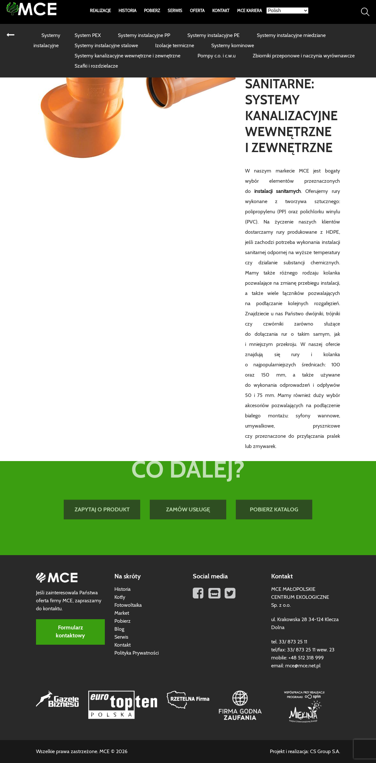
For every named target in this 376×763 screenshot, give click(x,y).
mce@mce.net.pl (303, 665)
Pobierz (152, 11)
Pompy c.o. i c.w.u (216, 55)
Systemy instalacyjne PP (144, 35)
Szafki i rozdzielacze (96, 66)
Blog (119, 629)
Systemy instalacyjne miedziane (291, 35)
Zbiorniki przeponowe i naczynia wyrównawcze (304, 55)
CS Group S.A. (325, 751)
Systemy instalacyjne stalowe (106, 45)
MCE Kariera (249, 11)
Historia (127, 11)
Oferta (197, 11)
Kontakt (220, 11)
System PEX (88, 35)
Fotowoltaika (128, 605)
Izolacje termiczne (174, 45)
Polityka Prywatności (136, 653)
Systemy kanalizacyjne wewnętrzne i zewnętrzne (127, 55)
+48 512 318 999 (306, 657)
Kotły (119, 597)
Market (121, 613)
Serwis (175, 11)
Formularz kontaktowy (70, 632)
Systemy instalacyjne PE (213, 35)
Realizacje (100, 11)
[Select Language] (287, 10)
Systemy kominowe (232, 45)
